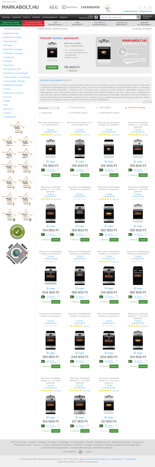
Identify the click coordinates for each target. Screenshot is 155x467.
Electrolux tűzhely (9, 2)
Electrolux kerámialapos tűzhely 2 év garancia (109, 123)
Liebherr (32, 442)
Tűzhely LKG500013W (50, 130)
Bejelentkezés (129, 11)
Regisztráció (146, 11)
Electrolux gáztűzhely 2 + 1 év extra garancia (50, 123)
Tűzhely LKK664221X (80, 386)
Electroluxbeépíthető (121, 23)
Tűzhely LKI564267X (80, 322)
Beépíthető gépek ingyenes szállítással (11, 23)
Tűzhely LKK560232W (138, 130)
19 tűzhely (137, 29)
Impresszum (117, 459)
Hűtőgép (42, 442)
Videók (88, 451)
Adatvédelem (69, 451)
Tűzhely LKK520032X (138, 322)
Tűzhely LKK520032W (108, 386)
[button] (122, 51)
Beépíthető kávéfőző (61, 445)
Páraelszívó (137, 442)
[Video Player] (122, 52)
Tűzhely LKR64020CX (108, 322)
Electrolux (21, 442)
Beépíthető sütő (102, 442)
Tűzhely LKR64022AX (108, 257)
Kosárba (56, 175)
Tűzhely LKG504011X (80, 130)
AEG (13, 442)
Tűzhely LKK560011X (51, 195)
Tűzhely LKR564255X (50, 322)
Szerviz (26, 17)
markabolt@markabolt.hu (98, 459)
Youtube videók (80, 451)
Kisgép (46, 445)
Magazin (63, 17)
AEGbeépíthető (77, 23)
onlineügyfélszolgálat (86, 17)
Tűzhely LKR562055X (109, 195)
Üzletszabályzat (49, 17)
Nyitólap (6, 17)
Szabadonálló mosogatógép (54, 447)
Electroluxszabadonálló (100, 23)
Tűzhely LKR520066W (109, 130)
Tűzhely (89, 442)
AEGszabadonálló (55, 23)
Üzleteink (16, 17)
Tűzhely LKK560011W (138, 195)
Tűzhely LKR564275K (138, 257)
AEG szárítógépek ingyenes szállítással (33, 23)
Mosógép (52, 442)
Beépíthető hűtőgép (102, 447)
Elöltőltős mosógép (82, 445)
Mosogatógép (77, 442)
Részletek (52, 67)
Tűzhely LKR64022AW (50, 257)
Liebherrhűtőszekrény (144, 23)
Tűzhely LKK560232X (50, 386)
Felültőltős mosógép (103, 445)
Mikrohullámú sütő (22, 445)
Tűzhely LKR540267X (79, 257)
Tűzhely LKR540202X (79, 195)
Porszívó (37, 445)
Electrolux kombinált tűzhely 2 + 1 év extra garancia (138, 124)
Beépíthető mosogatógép (127, 445)
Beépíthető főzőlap (121, 442)
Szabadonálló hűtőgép (80, 447)
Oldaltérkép (130, 459)
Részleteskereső (147, 17)
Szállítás (36, 17)
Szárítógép (64, 442)
